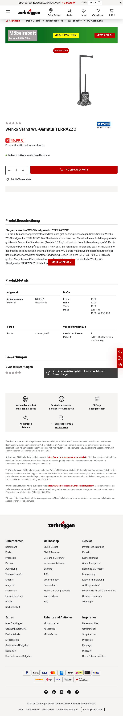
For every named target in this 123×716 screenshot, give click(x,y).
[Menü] (8, 12)
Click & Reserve (51, 552)
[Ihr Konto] (83, 12)
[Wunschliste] (97, 12)
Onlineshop (51, 541)
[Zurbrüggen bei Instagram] (61, 692)
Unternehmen (14, 541)
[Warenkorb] (112, 12)
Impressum (11, 590)
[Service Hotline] (120, 351)
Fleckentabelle (12, 634)
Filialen (8, 552)
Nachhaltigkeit (12, 607)
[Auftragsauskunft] (120, 358)
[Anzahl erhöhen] (23, 170)
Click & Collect (51, 547)
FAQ (46, 601)
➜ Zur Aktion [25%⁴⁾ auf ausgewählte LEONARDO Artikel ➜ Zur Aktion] (68, 2)
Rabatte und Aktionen (58, 617)
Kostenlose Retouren (54, 563)
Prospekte (10, 558)
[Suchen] (69, 12)
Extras (9, 617)
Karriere (9, 563)
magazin (9, 585)
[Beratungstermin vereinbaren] (120, 364)
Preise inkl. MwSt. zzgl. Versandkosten (24, 145)
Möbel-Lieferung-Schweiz (57, 590)
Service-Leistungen (92, 596)
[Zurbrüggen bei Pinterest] (69, 692)
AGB (46, 574)
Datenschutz (50, 585)
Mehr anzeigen (61, 262)
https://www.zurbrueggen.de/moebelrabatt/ (67, 457)
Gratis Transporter (91, 563)
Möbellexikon (12, 640)
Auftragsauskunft (91, 585)
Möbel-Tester (50, 634)
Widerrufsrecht (51, 579)
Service (87, 541)
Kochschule (49, 629)
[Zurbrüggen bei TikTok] (77, 692)
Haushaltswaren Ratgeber (18, 656)
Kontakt (86, 552)
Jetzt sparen (104, 35)
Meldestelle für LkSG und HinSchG (99, 590)
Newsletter (10, 650)
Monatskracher (51, 623)
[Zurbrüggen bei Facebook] (54, 692)
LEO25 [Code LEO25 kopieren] (95, 2)
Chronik (9, 579)
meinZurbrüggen (14, 623)
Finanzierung (88, 574)
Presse (8, 601)
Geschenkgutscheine (16, 629)
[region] (61, 81)
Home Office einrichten (93, 656)
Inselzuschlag (51, 596)
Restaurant (11, 547)
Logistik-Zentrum (14, 596)
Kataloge (86, 645)
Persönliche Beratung (93, 547)
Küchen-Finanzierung (93, 579)
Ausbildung (11, 568)
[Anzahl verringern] (9, 170)
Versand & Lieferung (54, 558)
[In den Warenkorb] (74, 170)
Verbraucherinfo (13, 574)
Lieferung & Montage (93, 568)
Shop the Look (89, 634)
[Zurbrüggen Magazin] (46, 692)
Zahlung (48, 568)
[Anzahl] (16, 170)
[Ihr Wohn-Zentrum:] (54, 12)
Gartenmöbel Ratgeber (17, 645)
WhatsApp (87, 601)
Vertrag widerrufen (92, 709)
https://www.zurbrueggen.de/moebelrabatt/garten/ (70, 486)
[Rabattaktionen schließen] (121, 2)
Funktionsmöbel (90, 623)
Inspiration (89, 617)
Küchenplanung (90, 558)
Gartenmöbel (89, 629)
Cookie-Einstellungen (67, 709)
